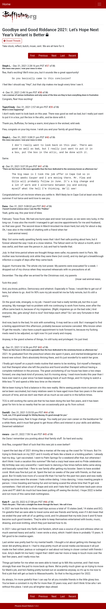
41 (40, 166)
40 (47, 137)
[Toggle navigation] (99, 4)
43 (40, 347)
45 (45, 434)
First (32, 55)
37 (47, 65)
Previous (43, 55)
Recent (72, 55)
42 (44, 206)
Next (54, 55)
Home (6, 4)
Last (62, 55)
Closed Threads (12, 41)
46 (46, 501)
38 (40, 92)
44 (46, 412)
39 (51, 107)
